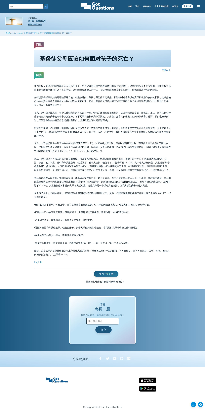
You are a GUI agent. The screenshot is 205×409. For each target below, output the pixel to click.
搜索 (130, 6)
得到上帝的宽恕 (35, 24)
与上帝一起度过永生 (37, 21)
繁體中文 (166, 70)
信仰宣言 (147, 6)
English (38, 262)
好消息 (175, 6)
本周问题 (187, 6)
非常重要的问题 (162, 6)
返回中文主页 (106, 273)
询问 (137, 6)
